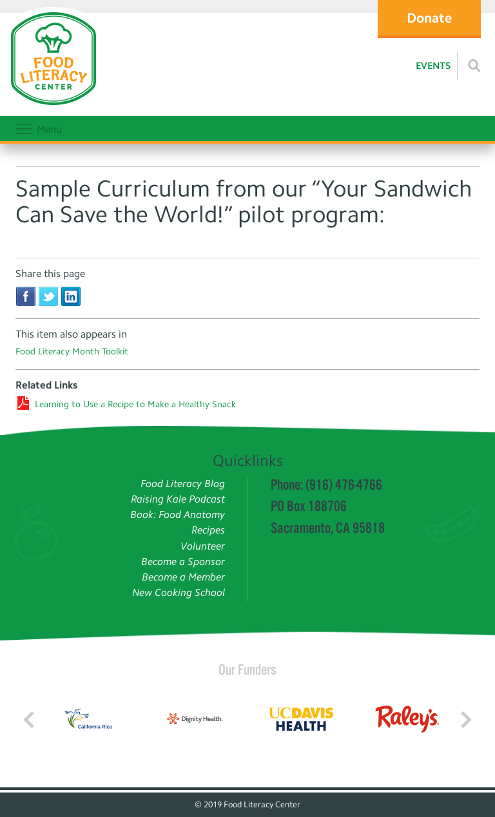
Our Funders (247, 669)
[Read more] (474, 65)
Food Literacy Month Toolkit (71, 351)
